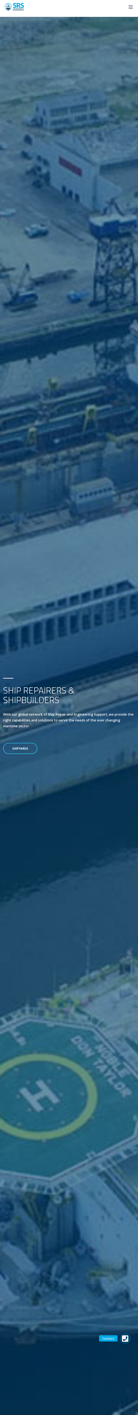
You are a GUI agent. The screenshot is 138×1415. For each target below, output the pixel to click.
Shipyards (20, 748)
